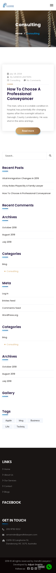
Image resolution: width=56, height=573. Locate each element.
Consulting (15, 80)
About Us (8, 474)
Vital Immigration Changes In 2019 (20, 178)
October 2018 (9, 227)
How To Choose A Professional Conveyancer (24, 94)
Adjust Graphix (35, 564)
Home (18, 33)
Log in (5, 293)
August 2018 (8, 234)
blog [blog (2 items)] (21, 420)
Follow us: (20, 568)
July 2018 (6, 241)
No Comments (32, 80)
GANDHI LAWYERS (22, 77)
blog (4, 264)
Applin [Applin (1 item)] (8, 420)
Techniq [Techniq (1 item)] (20, 426)
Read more (28, 131)
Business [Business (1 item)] (35, 420)
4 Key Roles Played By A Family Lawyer (22, 185)
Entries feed (8, 300)
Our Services (10, 480)
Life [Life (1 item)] (7, 426)
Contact (8, 486)
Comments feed (11, 307)
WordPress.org (10, 315)
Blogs (7, 492)
